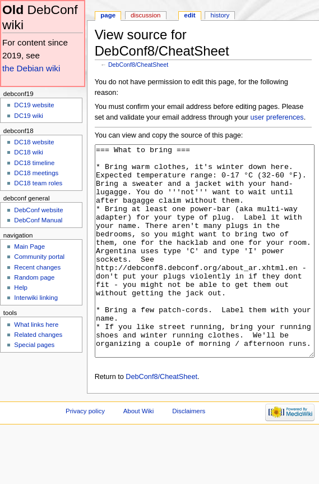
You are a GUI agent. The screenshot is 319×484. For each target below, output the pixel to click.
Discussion (145, 15)
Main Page (29, 246)
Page (107, 15)
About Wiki (138, 453)
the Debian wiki (31, 68)
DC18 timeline (34, 162)
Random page (34, 277)
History (220, 15)
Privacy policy (85, 453)
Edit (189, 15)
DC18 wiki (28, 152)
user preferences (277, 117)
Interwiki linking (36, 297)
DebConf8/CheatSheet (138, 64)
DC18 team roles (38, 183)
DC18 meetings (36, 173)
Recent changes (37, 267)
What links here (36, 324)
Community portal (39, 256)
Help (20, 287)
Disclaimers (188, 453)
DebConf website (38, 210)
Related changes (38, 334)
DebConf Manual (38, 220)
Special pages (34, 344)
